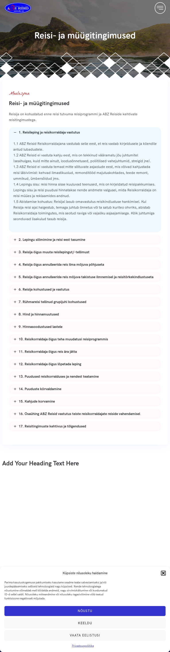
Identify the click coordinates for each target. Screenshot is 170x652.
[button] (163, 573)
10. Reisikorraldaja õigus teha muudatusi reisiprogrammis (63, 339)
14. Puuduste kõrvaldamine (40, 389)
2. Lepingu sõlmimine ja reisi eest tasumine (52, 239)
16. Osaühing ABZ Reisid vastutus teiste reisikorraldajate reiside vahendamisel (79, 413)
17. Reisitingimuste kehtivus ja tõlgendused (52, 426)
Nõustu (85, 611)
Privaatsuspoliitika (83, 646)
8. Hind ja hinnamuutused (39, 314)
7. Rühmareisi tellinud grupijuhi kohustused (52, 301)
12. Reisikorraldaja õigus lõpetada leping (50, 364)
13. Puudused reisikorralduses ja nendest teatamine (59, 376)
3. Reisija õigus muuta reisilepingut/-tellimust (54, 252)
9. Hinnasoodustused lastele (40, 326)
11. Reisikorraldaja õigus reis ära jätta (48, 351)
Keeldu (85, 623)
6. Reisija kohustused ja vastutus (44, 289)
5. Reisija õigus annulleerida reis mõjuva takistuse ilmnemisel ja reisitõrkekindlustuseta (86, 277)
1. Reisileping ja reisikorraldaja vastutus (49, 132)
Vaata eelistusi (85, 635)
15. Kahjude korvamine (37, 401)
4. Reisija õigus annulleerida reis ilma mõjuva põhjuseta (61, 264)
